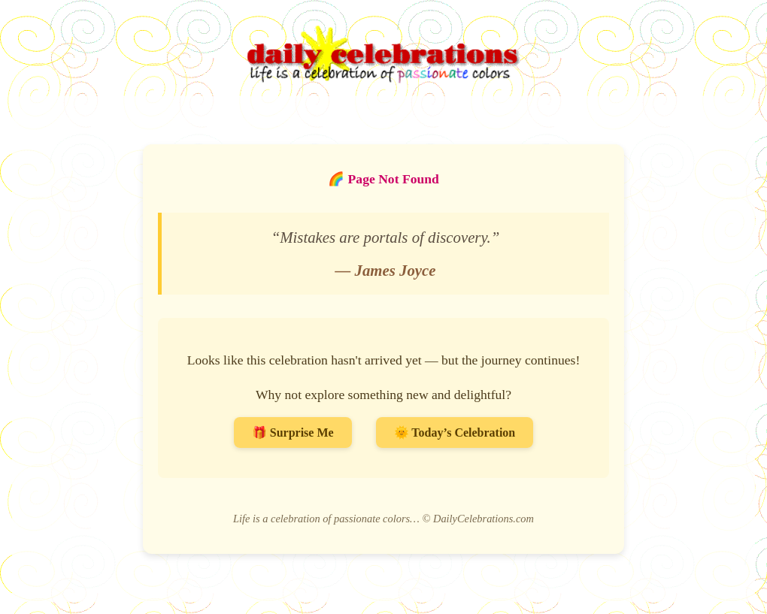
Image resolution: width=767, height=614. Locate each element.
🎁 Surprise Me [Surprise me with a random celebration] (293, 432)
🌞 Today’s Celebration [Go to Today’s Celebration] (455, 432)
